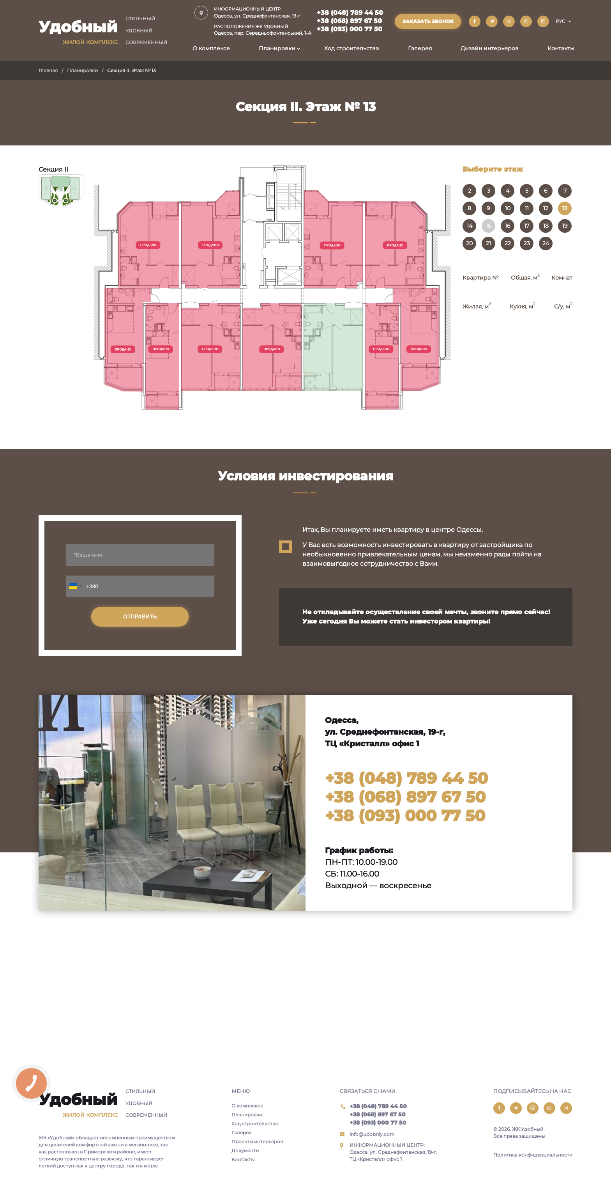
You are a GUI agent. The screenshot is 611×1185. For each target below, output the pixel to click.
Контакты (560, 48)
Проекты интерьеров (257, 1141)
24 (545, 243)
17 (526, 225)
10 (507, 208)
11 (527, 208)
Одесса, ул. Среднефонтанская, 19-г (262, 12)
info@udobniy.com (372, 1134)
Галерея (420, 48)
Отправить (140, 616)
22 (508, 243)
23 (527, 243)
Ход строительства (351, 48)
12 (545, 208)
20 (469, 243)
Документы (245, 1150)
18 (546, 225)
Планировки (277, 48)
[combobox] (75, 586)
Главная (48, 70)
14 (469, 225)
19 (565, 225)
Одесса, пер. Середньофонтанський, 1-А (262, 29)
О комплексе (211, 48)
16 (507, 225)
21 (488, 243)
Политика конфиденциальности (532, 1155)
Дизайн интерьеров (490, 48)
